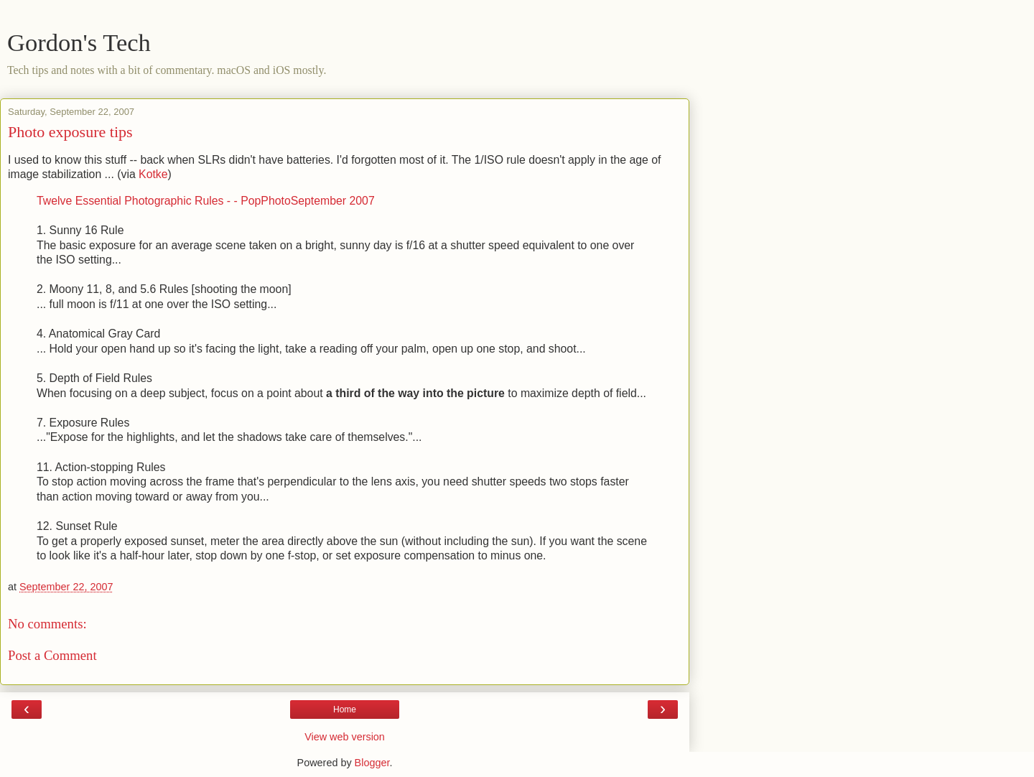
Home (344, 709)
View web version (344, 737)
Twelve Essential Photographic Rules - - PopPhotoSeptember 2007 (206, 201)
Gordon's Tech (79, 42)
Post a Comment (52, 655)
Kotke (153, 174)
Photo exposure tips (70, 132)
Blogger (372, 762)
